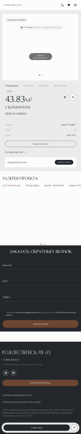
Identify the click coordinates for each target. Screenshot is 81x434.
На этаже (28, 85)
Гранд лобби (32, 185)
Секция (8, 124)
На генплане (60, 85)
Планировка (11, 85)
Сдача (8, 135)
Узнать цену (36, 427)
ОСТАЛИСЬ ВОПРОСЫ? (40, 383)
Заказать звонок (40, 144)
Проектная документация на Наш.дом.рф (22, 402)
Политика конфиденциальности (17, 395)
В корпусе (43, 85)
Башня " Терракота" (54, 185)
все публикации (11, 185)
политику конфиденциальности (27, 312)
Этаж (7, 130)
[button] (39, 75)
